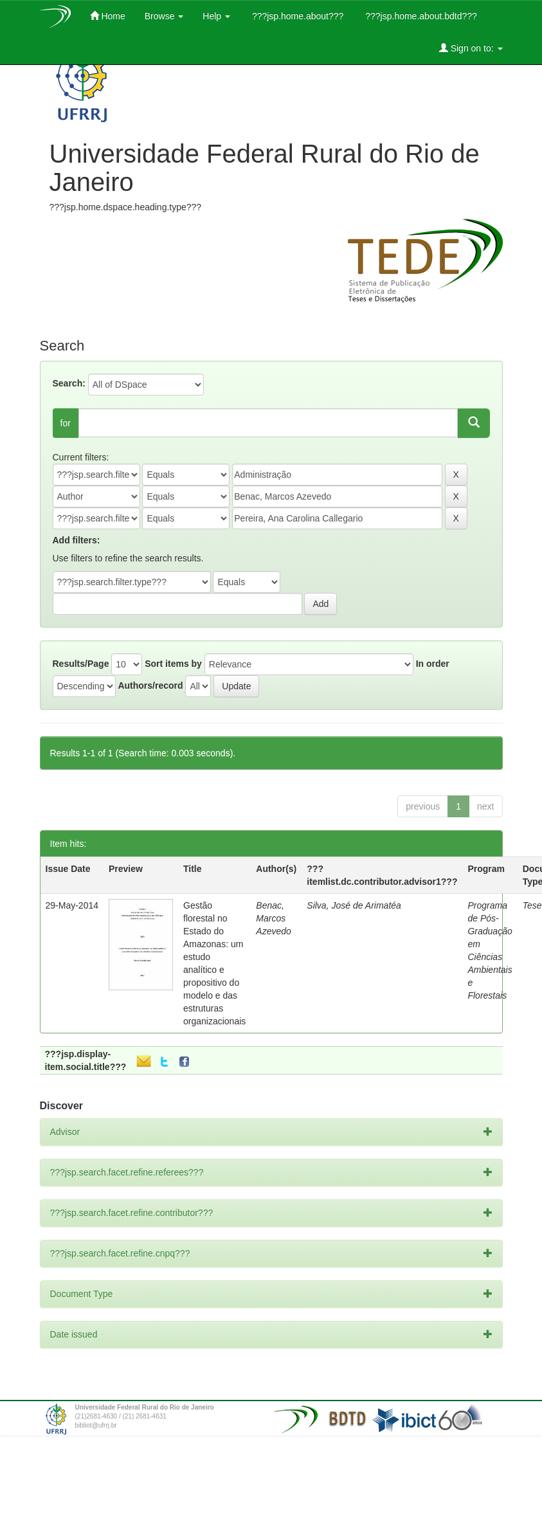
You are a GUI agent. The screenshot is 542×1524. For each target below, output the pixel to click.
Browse (164, 16)
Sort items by (173, 663)
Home (107, 15)
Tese (532, 905)
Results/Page (81, 663)
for (65, 423)
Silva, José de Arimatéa (354, 905)
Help (216, 16)
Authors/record (150, 685)
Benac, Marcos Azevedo (273, 918)
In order (432, 663)
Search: (69, 383)
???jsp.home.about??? (296, 16)
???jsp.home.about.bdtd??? (419, 16)
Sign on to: (471, 47)
